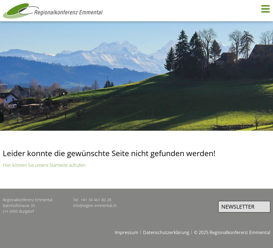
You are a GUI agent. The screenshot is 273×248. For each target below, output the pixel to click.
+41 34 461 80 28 (96, 199)
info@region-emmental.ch (95, 205)
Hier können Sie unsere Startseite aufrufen (44, 165)
